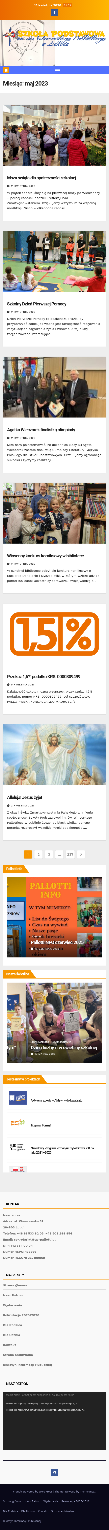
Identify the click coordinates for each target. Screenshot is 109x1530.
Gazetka (37, 937)
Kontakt (9, 1345)
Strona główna (15, 1285)
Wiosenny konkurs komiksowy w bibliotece (45, 555)
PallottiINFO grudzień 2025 (37, 942)
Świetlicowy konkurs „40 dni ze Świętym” (51, 1047)
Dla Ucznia (11, 1335)
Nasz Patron (13, 1295)
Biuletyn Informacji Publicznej (27, 1365)
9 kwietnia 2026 (23, 684)
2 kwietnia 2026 (23, 805)
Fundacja (13, 670)
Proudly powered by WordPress (33, 1491)
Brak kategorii (16, 171)
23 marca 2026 (25, 1053)
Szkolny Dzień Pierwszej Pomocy (36, 303)
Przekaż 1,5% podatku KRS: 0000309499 (43, 676)
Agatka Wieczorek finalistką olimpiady (41, 429)
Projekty (37, 1095)
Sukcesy (33, 423)
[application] (54, 1421)
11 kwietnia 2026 (23, 186)
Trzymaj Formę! (41, 1125)
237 (70, 854)
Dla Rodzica (12, 1325)
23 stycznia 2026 (27, 948)
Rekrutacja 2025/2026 (21, 1315)
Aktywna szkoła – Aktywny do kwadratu (56, 1100)
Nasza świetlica (42, 1042)
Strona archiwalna (18, 1355)
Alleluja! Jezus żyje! (24, 797)
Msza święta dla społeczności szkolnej (41, 177)
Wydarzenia (12, 1305)
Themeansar (88, 1491)
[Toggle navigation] (57, 70)
